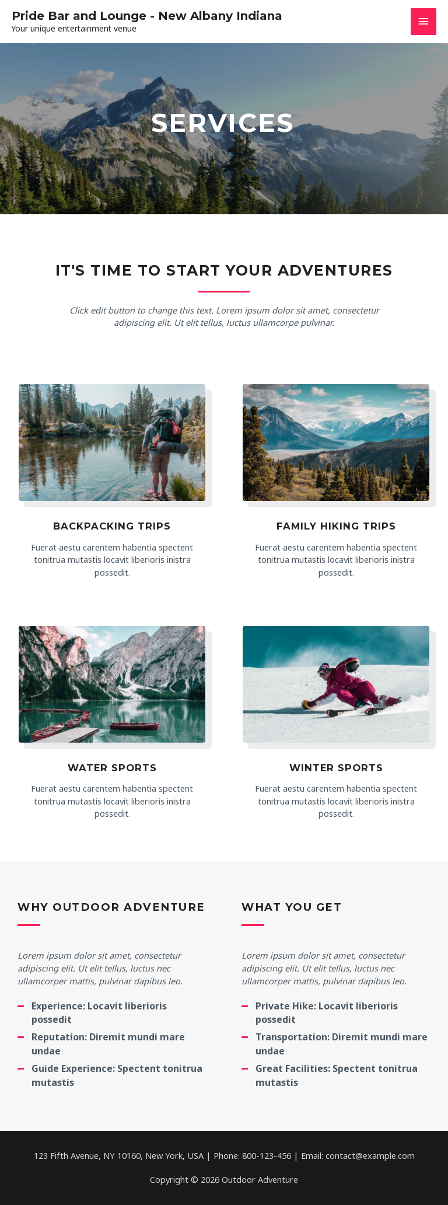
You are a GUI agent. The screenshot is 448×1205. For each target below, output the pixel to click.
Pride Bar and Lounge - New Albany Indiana (147, 16)
